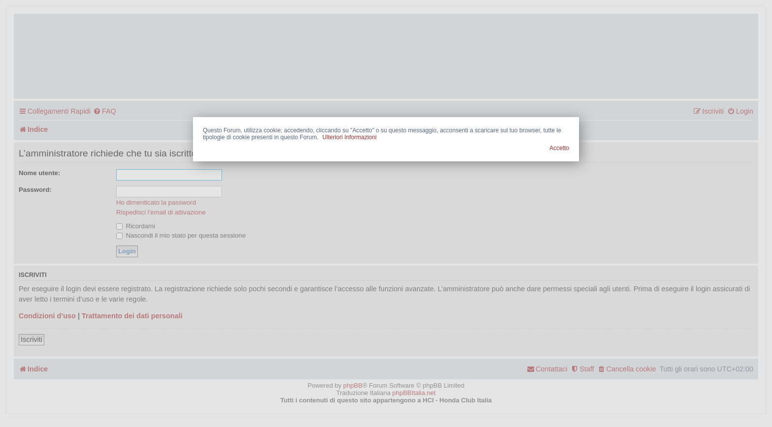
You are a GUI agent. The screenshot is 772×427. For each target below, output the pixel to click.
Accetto (559, 148)
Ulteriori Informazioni (349, 137)
